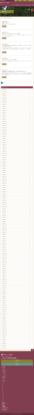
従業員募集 (3, 406)
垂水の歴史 (3, 403)
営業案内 (3, 370)
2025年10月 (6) (4, 104)
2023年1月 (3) (4, 174)
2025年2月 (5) (4, 121)
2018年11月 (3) (4, 281)
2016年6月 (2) (4, 343)
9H (2, 391)
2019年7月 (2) (4, 264)
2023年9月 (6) (4, 157)
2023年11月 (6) (4, 153)
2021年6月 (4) (4, 215)
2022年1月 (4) (4, 200)
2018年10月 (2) (4, 283)
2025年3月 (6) (4, 119)
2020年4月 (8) (4, 245)
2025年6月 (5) (4, 112)
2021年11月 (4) (4, 204)
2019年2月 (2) (4, 275)
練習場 (3, 379)
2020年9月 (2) (4, 234)
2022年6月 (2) (4, 189)
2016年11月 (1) (4, 332)
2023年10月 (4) (4, 155)
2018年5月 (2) (4, 294)
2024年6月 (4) (4, 138)
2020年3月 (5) (4, 247)
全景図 (3, 381)
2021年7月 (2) (4, 213)
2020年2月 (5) (4, 249)
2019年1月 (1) (4, 277)
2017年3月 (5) (4, 324)
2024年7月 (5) (4, 136)
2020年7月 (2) (4, 238)
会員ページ (16, 0)
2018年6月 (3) (4, 292)
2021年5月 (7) (4, 217)
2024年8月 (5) (4, 134)
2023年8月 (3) (4, 159)
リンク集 (17, 363)
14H (3, 396)
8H (2, 390)
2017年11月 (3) (4, 307)
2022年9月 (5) (4, 183)
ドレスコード (4, 374)
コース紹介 (3, 380)
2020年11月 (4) (4, 230)
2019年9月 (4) (4, 260)
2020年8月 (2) (4, 236)
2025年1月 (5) (4, 123)
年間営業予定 (4, 373)
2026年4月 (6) (4, 91)
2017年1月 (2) (4, 328)
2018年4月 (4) (4, 296)
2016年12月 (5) (4, 330)
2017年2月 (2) (4, 326)
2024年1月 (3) (4, 149)
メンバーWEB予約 (17, 360)
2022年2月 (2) (4, 198)
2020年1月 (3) (4, 251)
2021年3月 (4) (4, 221)
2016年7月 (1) (4, 341)
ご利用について (4, 369)
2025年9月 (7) (4, 106)
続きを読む (4, 26)
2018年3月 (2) (4, 298)
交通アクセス (20, 0)
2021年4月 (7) (4, 219)
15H (3, 397)
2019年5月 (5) (4, 268)
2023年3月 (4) (4, 170)
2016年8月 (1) (4, 339)
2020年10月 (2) (4, 232)
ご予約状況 (25, 0)
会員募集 (3, 405)
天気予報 (32, 2)
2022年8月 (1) (4, 185)
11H (3, 393)
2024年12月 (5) (4, 125)
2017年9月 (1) (4, 311)
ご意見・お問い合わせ (30, 0)
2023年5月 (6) (4, 166)
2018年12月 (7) (4, 279)
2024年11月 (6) (4, 127)
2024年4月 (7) (4, 142)
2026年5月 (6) (4, 89)
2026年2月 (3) (4, 95)
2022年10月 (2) (4, 181)
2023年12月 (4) (4, 151)
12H (3, 394)
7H (2, 389)
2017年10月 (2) (4, 309)
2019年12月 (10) (4, 253)
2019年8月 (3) (4, 262)
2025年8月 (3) (4, 108)
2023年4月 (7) (4, 168)
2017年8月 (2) (4, 313)
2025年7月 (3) (4, 110)
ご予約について (4, 372)
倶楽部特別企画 (4, 371)
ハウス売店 (3, 378)
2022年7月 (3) (4, 187)
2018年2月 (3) (4, 300)
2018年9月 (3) (4, 285)
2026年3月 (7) (4, 93)
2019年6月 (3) (4, 266)
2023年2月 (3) (4, 172)
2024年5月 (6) (4, 140)
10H (3, 392)
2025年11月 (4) (4, 102)
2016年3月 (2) (4, 347)
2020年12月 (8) (4, 228)
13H (3, 395)
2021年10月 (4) (4, 206)
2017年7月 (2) (4, 315)
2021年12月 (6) (4, 202)
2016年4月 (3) (4, 345)
